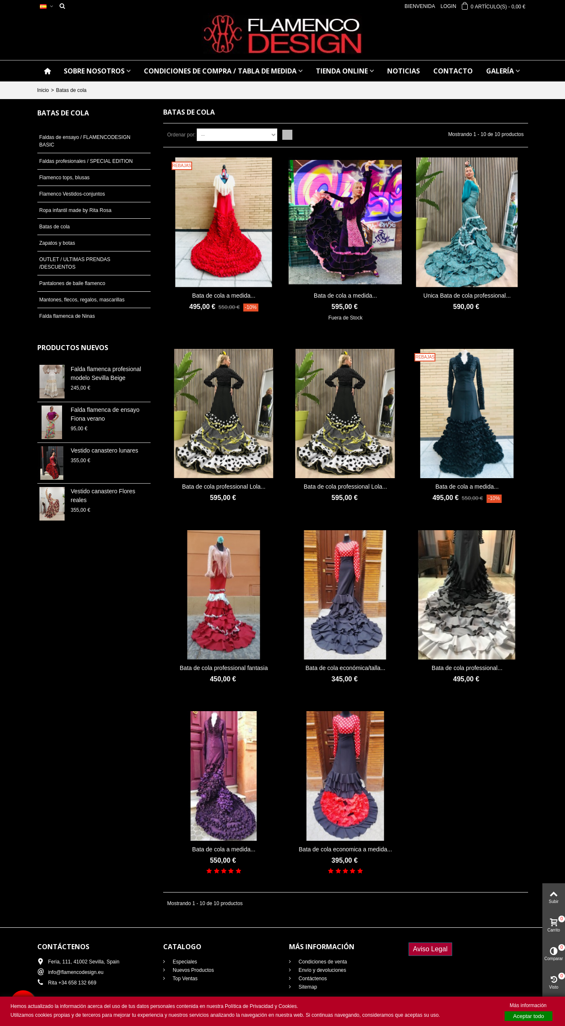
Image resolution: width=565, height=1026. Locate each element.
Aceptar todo (528, 1016)
